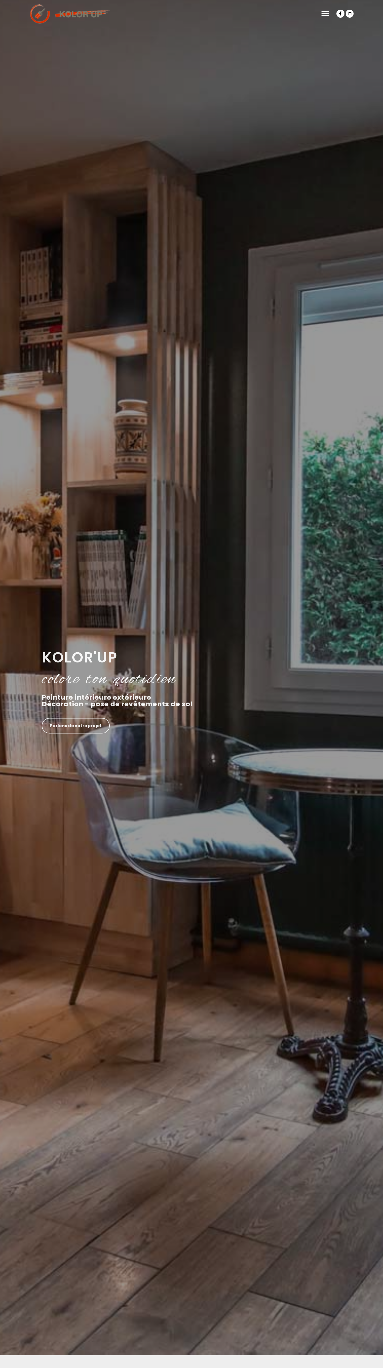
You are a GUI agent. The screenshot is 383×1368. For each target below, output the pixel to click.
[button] (325, 14)
